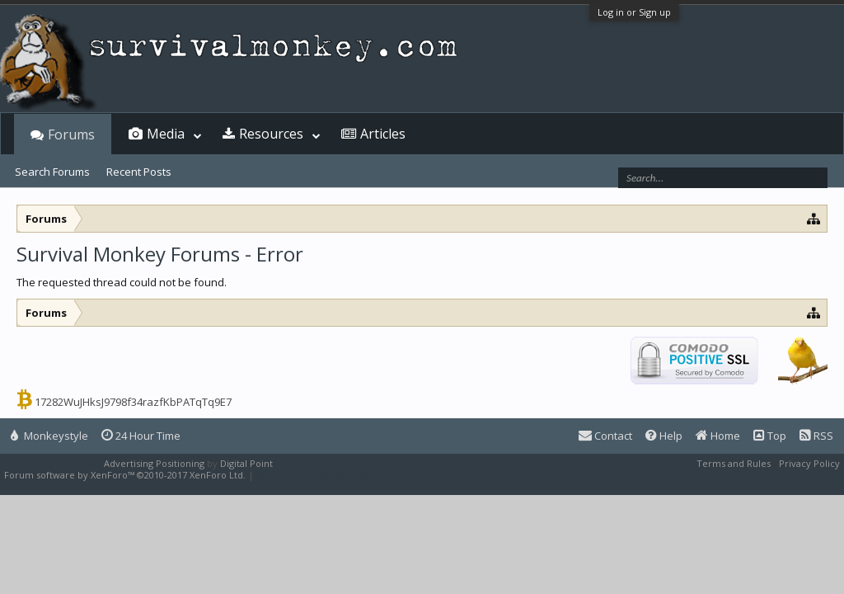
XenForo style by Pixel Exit (314, 475)
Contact (605, 435)
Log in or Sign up (634, 12)
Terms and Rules (733, 463)
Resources (271, 134)
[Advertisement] (422, 311)
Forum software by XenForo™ (125, 475)
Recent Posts (138, 171)
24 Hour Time (141, 435)
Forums (71, 134)
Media (166, 134)
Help (663, 435)
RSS (816, 435)
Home (718, 435)
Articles (383, 134)
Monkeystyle (49, 435)
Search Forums (52, 171)
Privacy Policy (809, 463)
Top (769, 435)
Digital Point (246, 463)
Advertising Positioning (154, 463)
